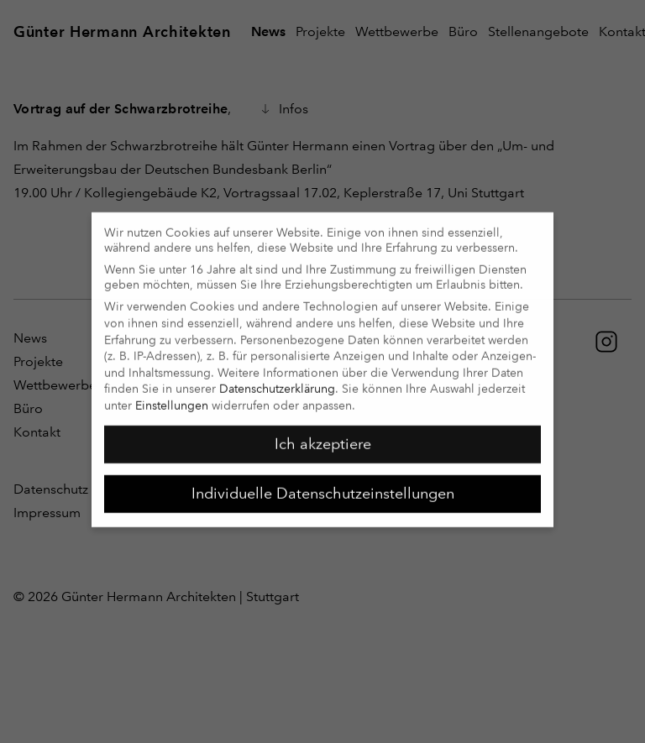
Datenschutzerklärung (277, 380)
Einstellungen (171, 396)
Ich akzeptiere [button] (323, 435)
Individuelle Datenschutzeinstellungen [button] (322, 484)
